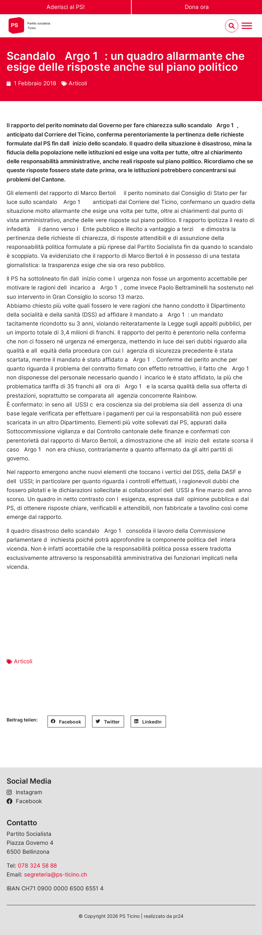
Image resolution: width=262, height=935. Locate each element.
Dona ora (197, 7)
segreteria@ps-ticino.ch (55, 874)
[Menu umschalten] (247, 26)
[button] (66, 721)
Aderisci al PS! (66, 7)
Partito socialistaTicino (38, 25)
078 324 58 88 (37, 865)
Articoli (78, 83)
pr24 (178, 916)
